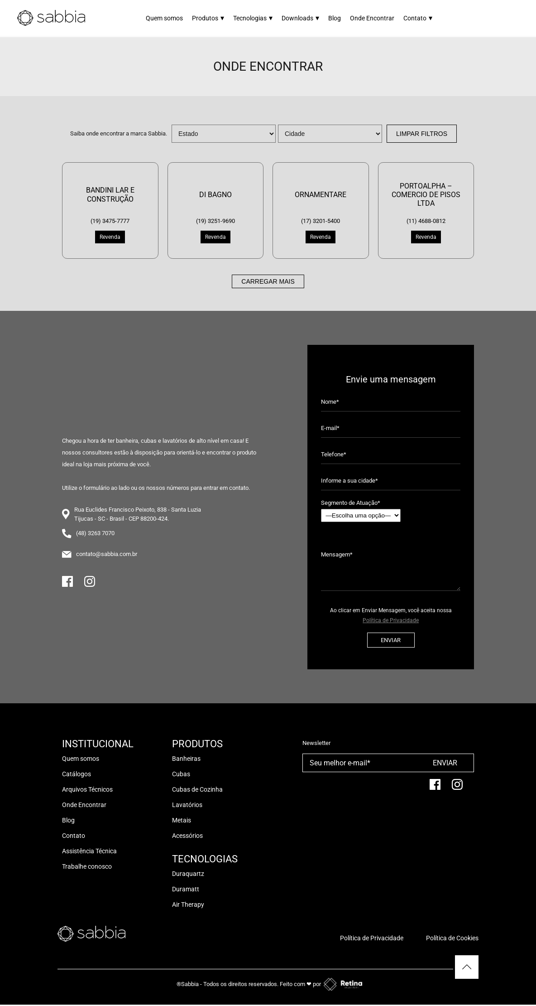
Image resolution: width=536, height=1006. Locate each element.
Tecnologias (253, 18)
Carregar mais (267, 281)
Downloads (300, 18)
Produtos (208, 18)
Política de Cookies (452, 938)
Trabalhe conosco (87, 866)
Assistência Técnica (89, 851)
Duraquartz (188, 873)
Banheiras (186, 758)
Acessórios (187, 835)
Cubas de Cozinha (197, 789)
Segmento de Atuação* (361, 510)
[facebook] (435, 788)
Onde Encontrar (372, 18)
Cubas (181, 774)
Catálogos (76, 774)
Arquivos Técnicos (87, 789)
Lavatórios (187, 804)
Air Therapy (188, 904)
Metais (181, 820)
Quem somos (164, 18)
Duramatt (185, 889)
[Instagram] (89, 585)
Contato (417, 18)
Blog (334, 18)
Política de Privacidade (391, 620)
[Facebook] (67, 585)
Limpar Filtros (421, 133)
